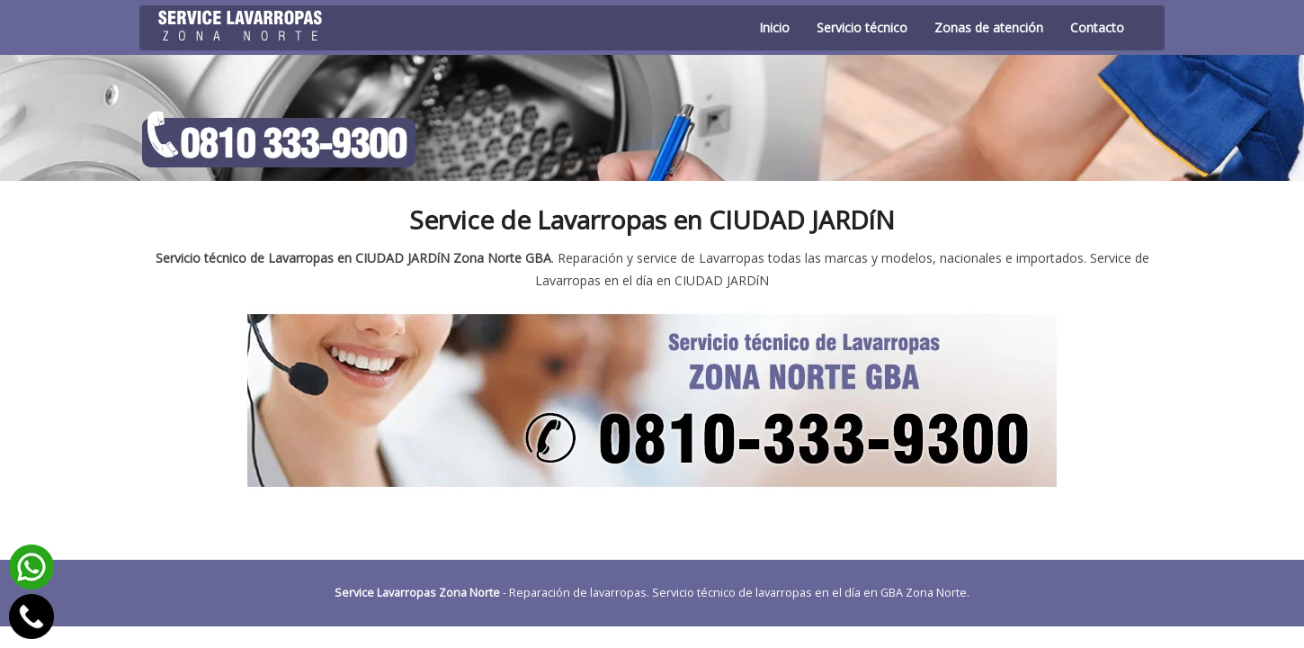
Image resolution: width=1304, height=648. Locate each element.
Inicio (774, 27)
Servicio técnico (862, 27)
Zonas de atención (988, 27)
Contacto (1097, 27)
